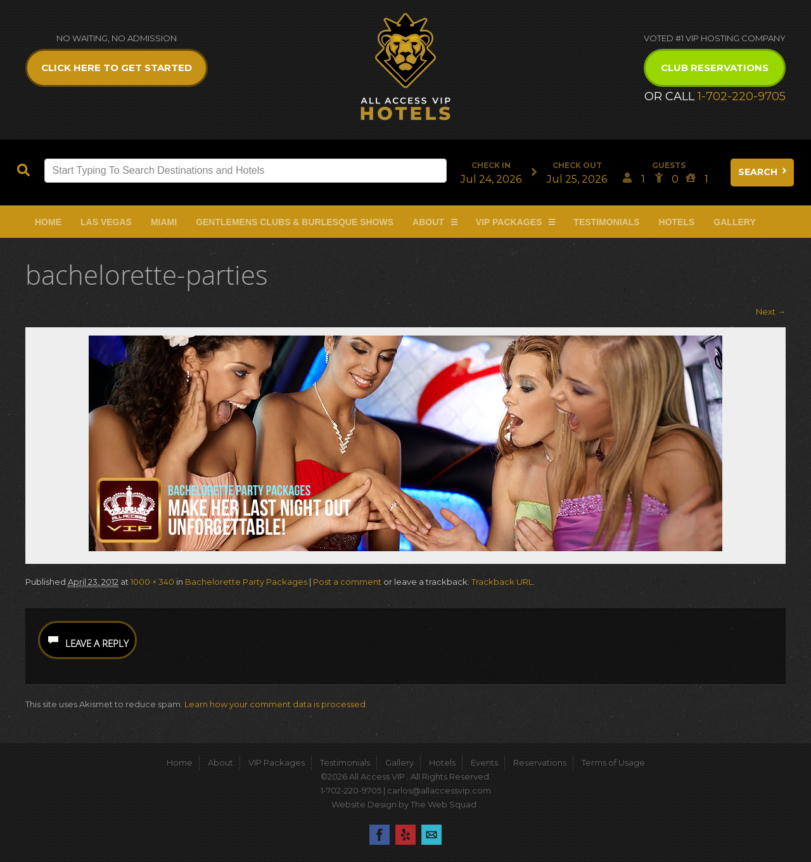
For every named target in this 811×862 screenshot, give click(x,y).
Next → (771, 311)
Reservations (539, 762)
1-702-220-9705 (742, 96)
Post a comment (347, 582)
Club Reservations (715, 68)
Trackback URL (502, 582)
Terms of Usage (613, 762)
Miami (164, 222)
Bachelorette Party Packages (246, 582)
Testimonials (606, 222)
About (428, 222)
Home (48, 222)
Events (484, 762)
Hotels (677, 222)
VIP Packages (509, 222)
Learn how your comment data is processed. (275, 704)
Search (763, 172)
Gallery (734, 222)
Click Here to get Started (116, 68)
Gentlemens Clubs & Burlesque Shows (294, 222)
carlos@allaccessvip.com (439, 790)
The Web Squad (444, 804)
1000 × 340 (152, 582)
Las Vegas (106, 222)
